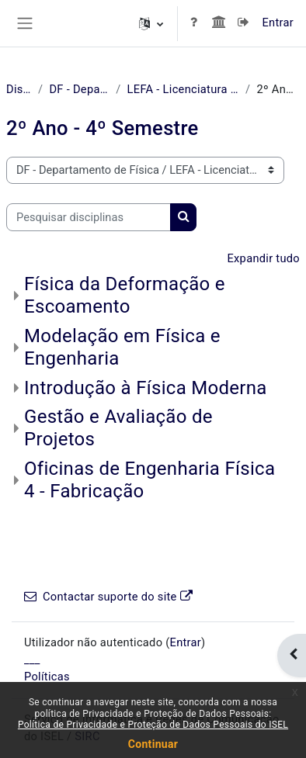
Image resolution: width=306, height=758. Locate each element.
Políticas (47, 677)
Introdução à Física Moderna (145, 388)
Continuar (153, 744)
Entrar (278, 22)
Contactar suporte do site (108, 597)
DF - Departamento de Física (79, 89)
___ (32, 659)
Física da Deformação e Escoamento (124, 295)
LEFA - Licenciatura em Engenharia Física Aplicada (183, 89)
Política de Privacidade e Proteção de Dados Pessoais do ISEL (153, 724)
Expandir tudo (263, 258)
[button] (151, 23)
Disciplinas (19, 89)
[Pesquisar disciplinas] (88, 217)
